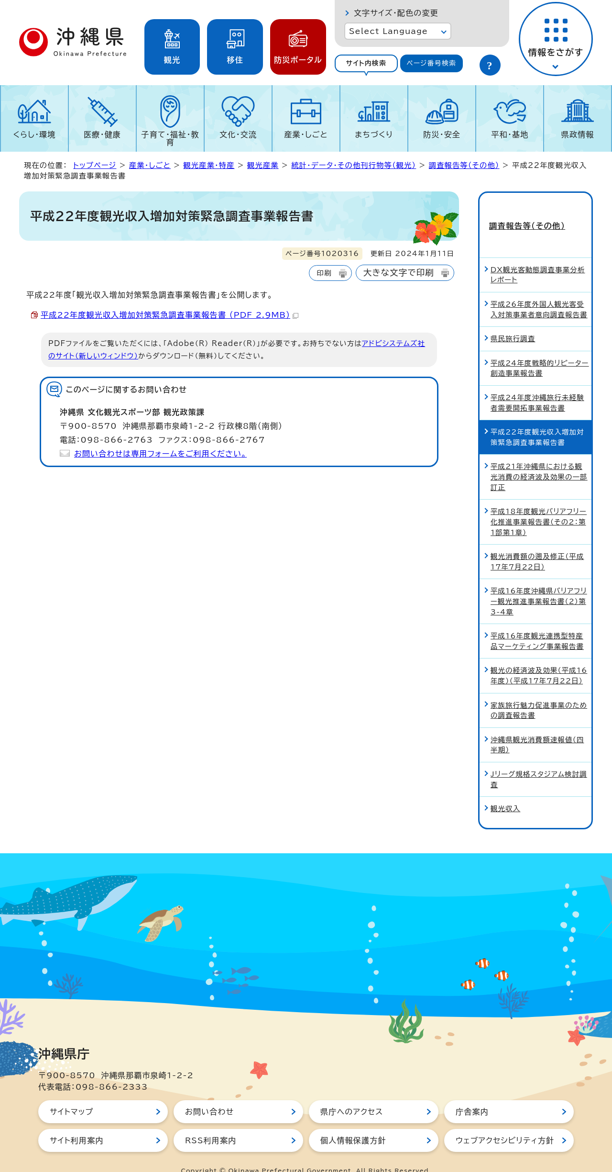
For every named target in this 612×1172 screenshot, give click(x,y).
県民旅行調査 (513, 321)
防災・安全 (441, 134)
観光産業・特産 (208, 165)
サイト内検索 (366, 63)
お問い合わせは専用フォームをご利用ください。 (160, 454)
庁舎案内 (472, 1094)
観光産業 (263, 165)
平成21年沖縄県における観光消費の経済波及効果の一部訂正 (539, 460)
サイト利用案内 (77, 1123)
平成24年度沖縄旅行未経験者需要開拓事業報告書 (537, 385)
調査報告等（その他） (464, 165)
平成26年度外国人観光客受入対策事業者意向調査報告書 (539, 292)
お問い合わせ (209, 1094)
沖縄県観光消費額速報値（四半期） (537, 728)
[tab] (366, 63)
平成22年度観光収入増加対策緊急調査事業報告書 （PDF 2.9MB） (169, 315)
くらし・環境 (34, 134)
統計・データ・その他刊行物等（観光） (353, 165)
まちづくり (374, 134)
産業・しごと (306, 134)
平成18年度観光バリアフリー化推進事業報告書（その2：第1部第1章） (539, 504)
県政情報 (577, 134)
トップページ (94, 165)
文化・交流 (238, 134)
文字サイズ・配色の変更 (396, 13)
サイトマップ (71, 1094)
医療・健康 (102, 134)
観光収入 (505, 791)
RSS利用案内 (210, 1123)
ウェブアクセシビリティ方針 (505, 1123)
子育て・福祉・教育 (170, 138)
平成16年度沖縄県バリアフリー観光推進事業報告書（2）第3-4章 (539, 584)
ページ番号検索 (431, 63)
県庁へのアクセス (351, 1094)
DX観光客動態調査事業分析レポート (538, 258)
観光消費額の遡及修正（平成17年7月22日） (537, 544)
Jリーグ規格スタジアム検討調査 (539, 762)
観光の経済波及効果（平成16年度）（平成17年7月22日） (539, 659)
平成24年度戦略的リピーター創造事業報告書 (540, 351)
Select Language (388, 31)
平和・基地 (509, 134)
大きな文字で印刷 (398, 272)
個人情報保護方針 (353, 1123)
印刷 (324, 273)
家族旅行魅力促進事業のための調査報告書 (539, 693)
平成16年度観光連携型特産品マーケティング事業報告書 (537, 624)
